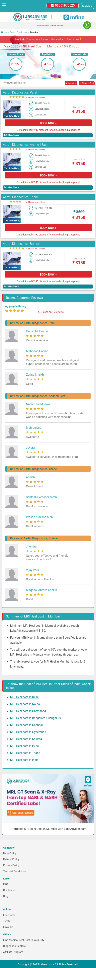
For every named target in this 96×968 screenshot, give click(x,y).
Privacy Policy (11, 865)
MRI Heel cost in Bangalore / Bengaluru (35, 718)
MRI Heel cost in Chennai (26, 725)
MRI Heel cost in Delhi (24, 697)
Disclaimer (9, 890)
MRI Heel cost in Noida (25, 704)
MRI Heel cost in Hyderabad (28, 732)
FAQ (5, 884)
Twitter (7, 921)
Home (4, 32)
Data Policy (10, 853)
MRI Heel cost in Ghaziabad (28, 711)
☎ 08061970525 (62, 5)
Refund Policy (11, 859)
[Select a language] (87, 6)
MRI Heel (23, 32)
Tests (13, 32)
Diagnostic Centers (14, 945)
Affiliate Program (13, 951)
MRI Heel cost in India (24, 760)
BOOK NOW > (48, 123)
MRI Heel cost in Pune (24, 746)
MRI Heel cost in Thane (25, 753)
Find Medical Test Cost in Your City (23, 939)
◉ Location (70, 83)
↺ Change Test (87, 83)
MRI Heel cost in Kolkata (26, 739)
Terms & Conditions (14, 871)
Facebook (9, 915)
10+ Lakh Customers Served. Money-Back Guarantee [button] (48, 38)
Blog (6, 896)
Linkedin (8, 927)
